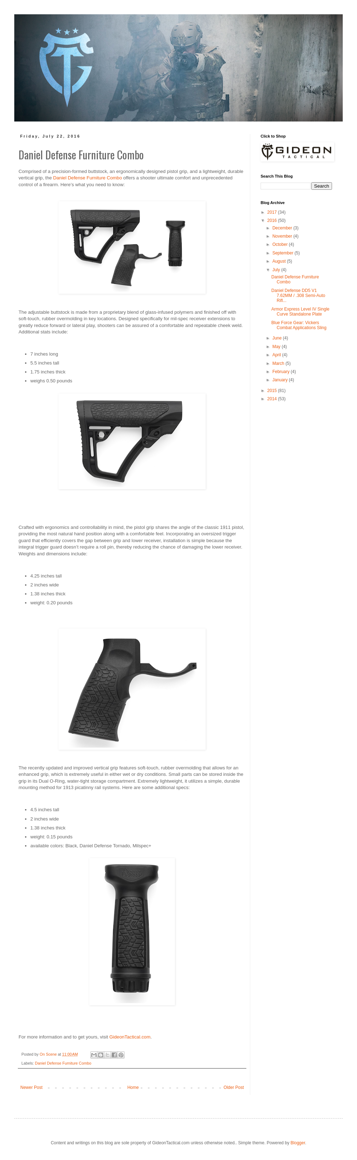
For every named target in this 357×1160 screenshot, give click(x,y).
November (282, 236)
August (279, 261)
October (280, 244)
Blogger (298, 1142)
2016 (272, 220)
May (277, 346)
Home (133, 1087)
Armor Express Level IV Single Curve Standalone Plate (300, 312)
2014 (272, 398)
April (277, 354)
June (277, 338)
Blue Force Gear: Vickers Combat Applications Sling (298, 325)
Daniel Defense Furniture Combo (87, 177)
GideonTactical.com (129, 1037)
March (279, 363)
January (280, 379)
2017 (272, 212)
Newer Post (31, 1087)
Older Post (233, 1087)
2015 (272, 390)
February (281, 371)
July (276, 269)
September (283, 253)
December (282, 227)
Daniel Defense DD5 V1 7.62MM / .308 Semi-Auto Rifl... (298, 295)
